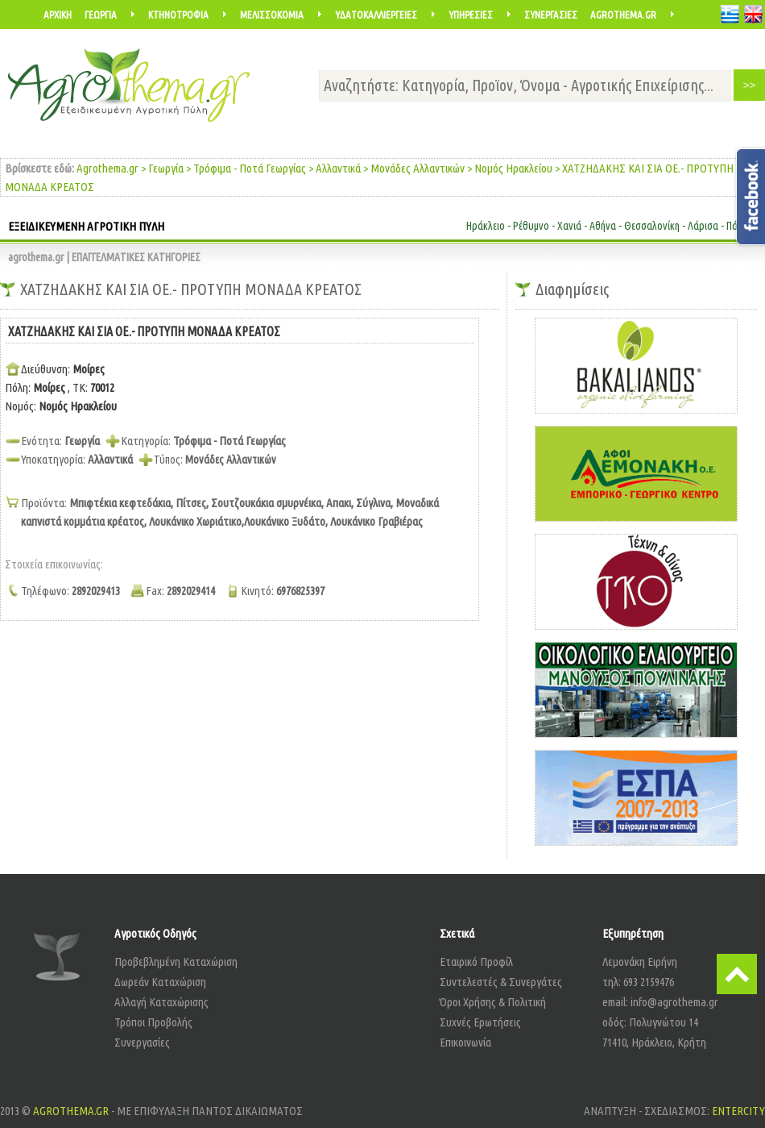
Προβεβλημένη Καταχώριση (176, 961)
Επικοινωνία (465, 1042)
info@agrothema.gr (674, 1002)
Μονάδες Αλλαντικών (417, 168)
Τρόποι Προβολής (153, 1022)
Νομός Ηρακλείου (513, 168)
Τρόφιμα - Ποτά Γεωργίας (249, 168)
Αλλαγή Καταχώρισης (161, 1002)
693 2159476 (648, 982)
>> (749, 85)
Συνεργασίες (142, 1042)
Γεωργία (166, 168)
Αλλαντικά (338, 168)
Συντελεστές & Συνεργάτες (501, 982)
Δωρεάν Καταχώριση (160, 982)
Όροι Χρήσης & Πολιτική (493, 1002)
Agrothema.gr (107, 168)
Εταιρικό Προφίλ (476, 961)
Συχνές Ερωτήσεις (480, 1022)
